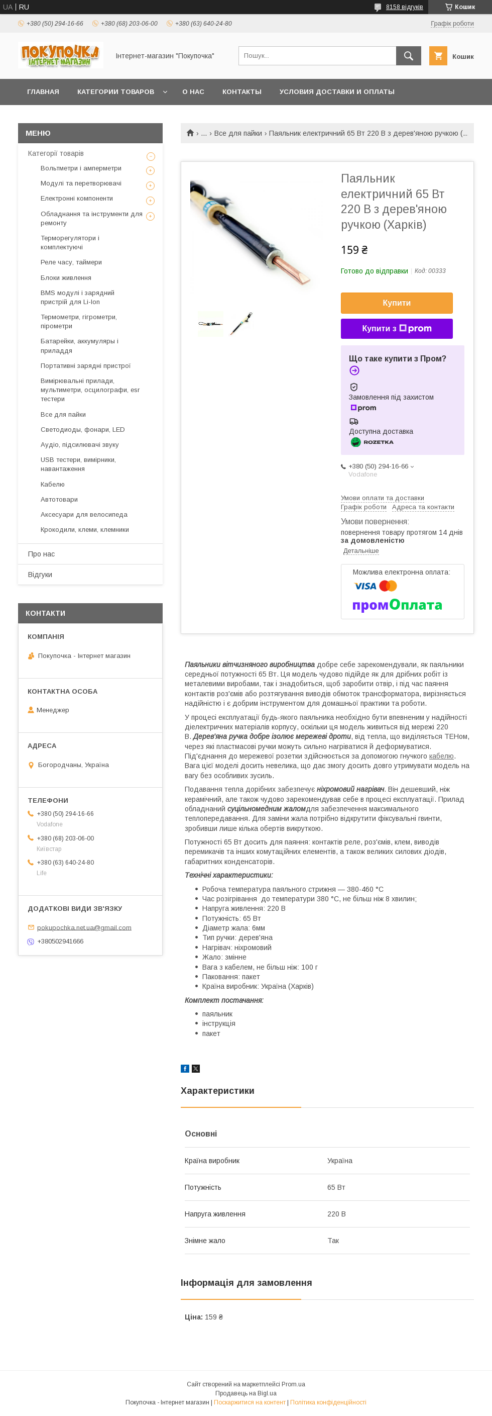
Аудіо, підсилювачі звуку (80, 444)
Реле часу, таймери (71, 262)
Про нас (41, 554)
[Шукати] (408, 55)
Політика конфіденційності (328, 1402)
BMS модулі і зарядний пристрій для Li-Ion (77, 297)
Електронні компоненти (77, 198)
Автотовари (59, 499)
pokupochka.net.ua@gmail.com (84, 927)
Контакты (242, 92)
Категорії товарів (56, 153)
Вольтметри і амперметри (81, 168)
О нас (193, 92)
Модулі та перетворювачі (81, 183)
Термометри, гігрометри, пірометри (79, 321)
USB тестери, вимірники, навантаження (78, 464)
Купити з (396, 328)
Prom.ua (293, 1384)
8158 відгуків (404, 7)
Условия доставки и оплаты (337, 92)
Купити (397, 303)
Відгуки (40, 575)
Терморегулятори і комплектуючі (70, 242)
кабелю (441, 756)
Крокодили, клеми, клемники (85, 529)
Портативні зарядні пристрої (86, 365)
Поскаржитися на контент (250, 1402)
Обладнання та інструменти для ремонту (92, 218)
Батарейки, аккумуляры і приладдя (79, 345)
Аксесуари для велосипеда (84, 514)
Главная (43, 92)
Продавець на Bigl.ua (246, 1393)
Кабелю (53, 484)
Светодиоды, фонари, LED (83, 429)
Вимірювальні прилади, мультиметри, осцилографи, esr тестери (90, 390)
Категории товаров (115, 92)
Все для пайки (238, 133)
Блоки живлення (66, 277)
